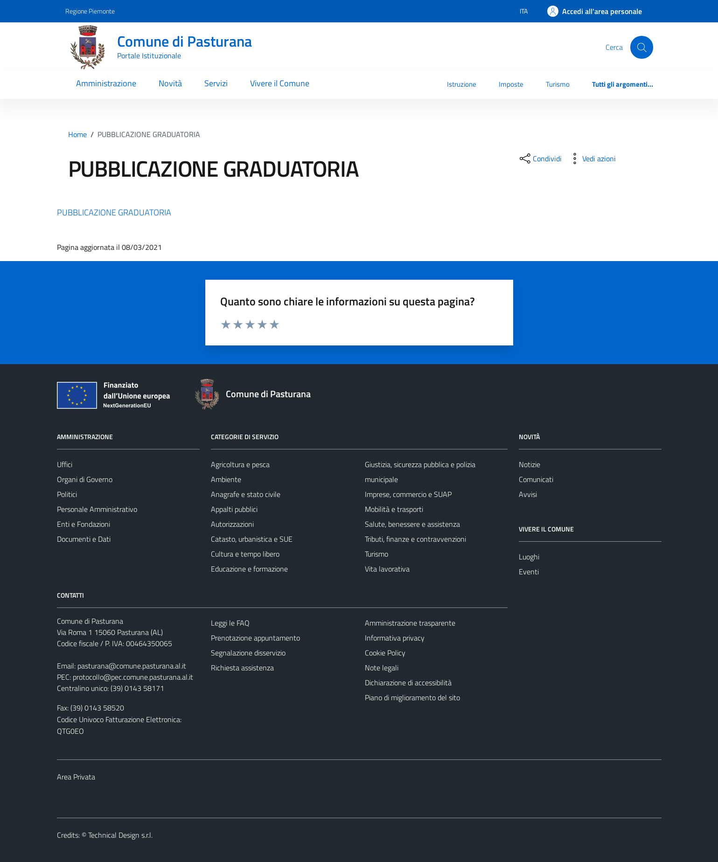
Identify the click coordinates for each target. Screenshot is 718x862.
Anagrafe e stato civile (245, 494)
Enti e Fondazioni (83, 524)
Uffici (64, 464)
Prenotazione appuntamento (255, 637)
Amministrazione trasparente (410, 622)
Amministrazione (106, 83)
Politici (67, 494)
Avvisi (528, 494)
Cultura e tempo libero (245, 553)
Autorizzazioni (232, 524)
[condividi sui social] (540, 158)
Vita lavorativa (387, 568)
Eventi (529, 571)
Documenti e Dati (84, 539)
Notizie (529, 464)
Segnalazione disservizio (248, 652)
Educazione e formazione (249, 568)
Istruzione (461, 84)
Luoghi (529, 556)
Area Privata (76, 776)
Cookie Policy (385, 652)
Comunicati (536, 479)
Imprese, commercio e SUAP (408, 494)
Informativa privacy (395, 637)
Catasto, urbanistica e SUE (252, 539)
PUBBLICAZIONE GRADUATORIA (114, 212)
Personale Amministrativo (97, 509)
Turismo (558, 84)
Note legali (381, 667)
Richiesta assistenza (242, 667)
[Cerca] (641, 47)
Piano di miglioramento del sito (412, 697)
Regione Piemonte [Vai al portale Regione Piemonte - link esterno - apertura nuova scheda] (90, 11)
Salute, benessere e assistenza (412, 524)
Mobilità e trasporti (394, 509)
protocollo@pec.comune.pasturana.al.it (133, 677)
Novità (170, 83)
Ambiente (226, 479)
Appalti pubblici (234, 509)
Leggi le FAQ (230, 622)
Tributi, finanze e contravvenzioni (415, 539)
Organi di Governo (84, 479)
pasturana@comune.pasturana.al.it (131, 665)
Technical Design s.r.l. (120, 835)
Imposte (511, 84)
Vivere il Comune (279, 83)
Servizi (216, 83)
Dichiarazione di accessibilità (408, 682)
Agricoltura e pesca (240, 464)
